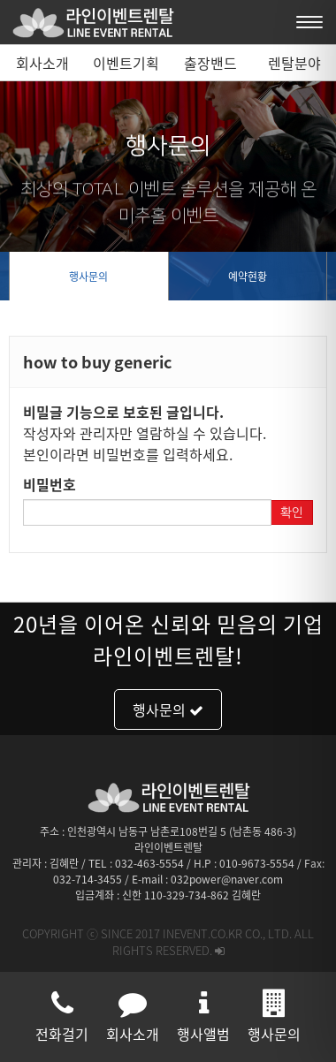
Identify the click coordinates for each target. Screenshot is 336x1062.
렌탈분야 (294, 62)
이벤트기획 (126, 62)
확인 (291, 512)
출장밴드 (210, 62)
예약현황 (247, 276)
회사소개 (42, 62)
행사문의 (88, 276)
